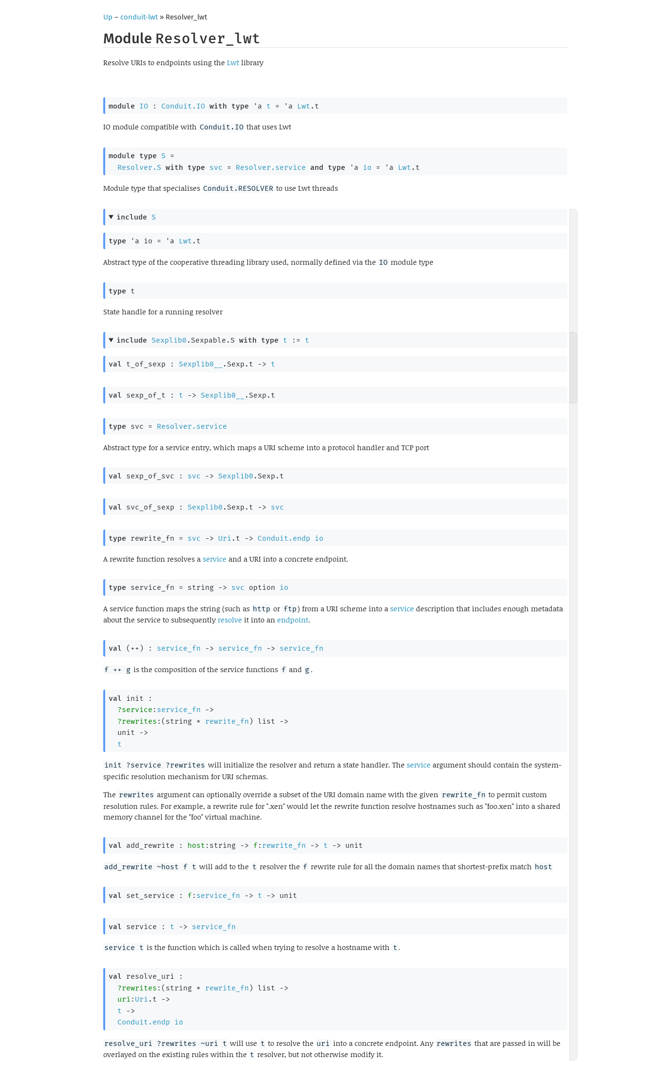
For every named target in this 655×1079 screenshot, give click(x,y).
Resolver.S (139, 167)
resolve (230, 619)
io (367, 167)
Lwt (233, 62)
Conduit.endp (284, 538)
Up (107, 17)
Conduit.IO (183, 106)
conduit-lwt (139, 17)
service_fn (179, 648)
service (214, 558)
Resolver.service (271, 167)
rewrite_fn (227, 721)
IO (143, 106)
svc (216, 167)
